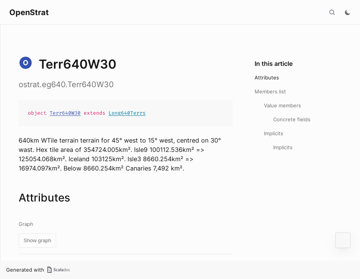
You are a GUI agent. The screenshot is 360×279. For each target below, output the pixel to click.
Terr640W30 (65, 113)
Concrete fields (291, 119)
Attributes (267, 77)
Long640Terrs (127, 113)
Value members (282, 105)
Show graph (37, 240)
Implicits (273, 133)
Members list (270, 91)
